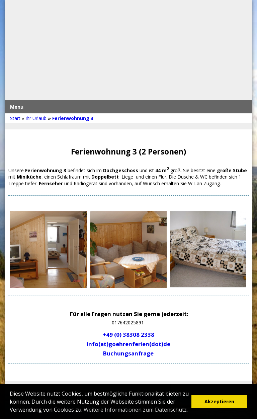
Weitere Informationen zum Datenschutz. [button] (136, 409)
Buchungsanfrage (128, 353)
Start (15, 118)
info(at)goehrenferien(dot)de (128, 344)
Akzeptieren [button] (219, 401)
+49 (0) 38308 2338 (128, 334)
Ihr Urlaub (36, 118)
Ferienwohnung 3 (72, 118)
